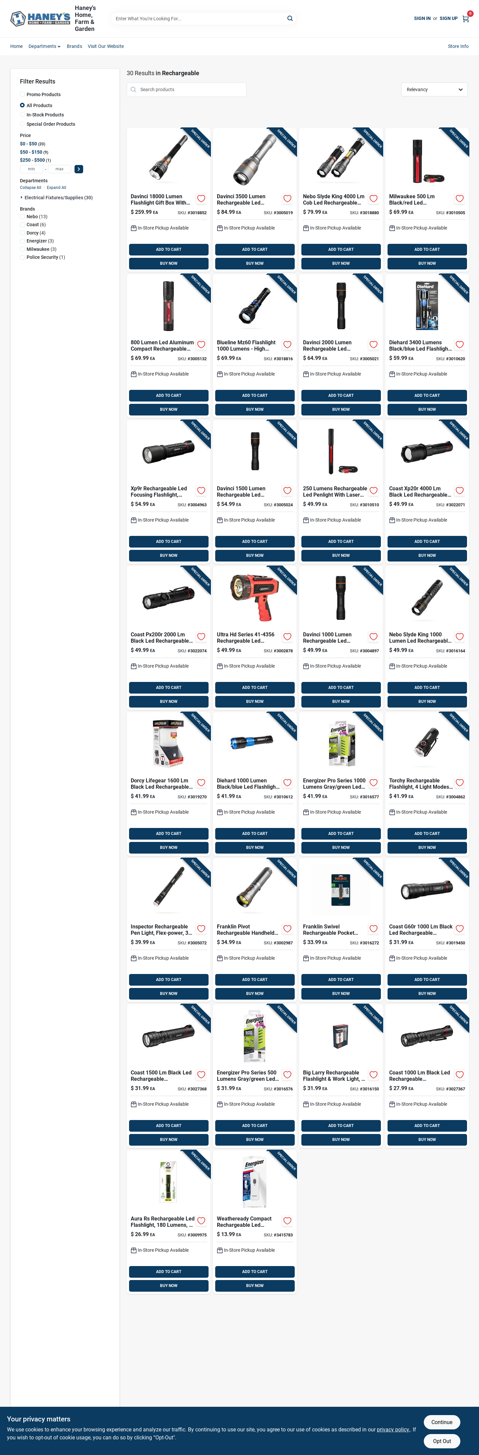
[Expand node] (22, 197)
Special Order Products (51, 124)
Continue (441, 1422)
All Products (39, 105)
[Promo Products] (22, 94)
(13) (37, 216)
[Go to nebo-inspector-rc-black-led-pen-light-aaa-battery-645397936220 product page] (169, 930)
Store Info (458, 46)
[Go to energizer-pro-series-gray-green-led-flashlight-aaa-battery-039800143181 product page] (341, 784)
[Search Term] (203, 18)
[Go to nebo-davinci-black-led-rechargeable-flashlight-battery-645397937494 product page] (255, 492)
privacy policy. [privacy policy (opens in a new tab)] (393, 1429)
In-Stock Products (45, 114)
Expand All (56, 187)
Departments (42, 46)
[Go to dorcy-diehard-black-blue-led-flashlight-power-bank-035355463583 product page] (255, 784)
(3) (40, 240)
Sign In (422, 18)
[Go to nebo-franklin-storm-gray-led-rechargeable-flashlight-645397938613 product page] (341, 930)
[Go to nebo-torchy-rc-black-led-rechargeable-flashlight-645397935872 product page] (427, 784)
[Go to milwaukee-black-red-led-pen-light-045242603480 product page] (341, 492)
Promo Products (44, 94)
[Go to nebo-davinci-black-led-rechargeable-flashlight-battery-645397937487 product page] (341, 638)
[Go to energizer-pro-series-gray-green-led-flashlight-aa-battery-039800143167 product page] (255, 1076)
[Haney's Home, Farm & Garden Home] (40, 19)
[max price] (59, 169)
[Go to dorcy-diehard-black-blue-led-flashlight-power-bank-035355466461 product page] (427, 346)
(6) (36, 224)
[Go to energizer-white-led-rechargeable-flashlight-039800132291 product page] (255, 1222)
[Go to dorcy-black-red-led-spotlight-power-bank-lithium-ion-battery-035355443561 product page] (255, 638)
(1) (46, 257)
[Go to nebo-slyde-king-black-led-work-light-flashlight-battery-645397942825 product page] (427, 638)
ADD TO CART (168, 249)
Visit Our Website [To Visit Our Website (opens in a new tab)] (106, 46)
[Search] (290, 18)
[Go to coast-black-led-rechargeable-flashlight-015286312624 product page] (169, 638)
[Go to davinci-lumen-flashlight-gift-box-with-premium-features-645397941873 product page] (169, 200)
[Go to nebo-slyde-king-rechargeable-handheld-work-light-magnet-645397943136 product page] (341, 200)
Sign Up (449, 18)
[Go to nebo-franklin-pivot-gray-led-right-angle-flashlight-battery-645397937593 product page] (255, 930)
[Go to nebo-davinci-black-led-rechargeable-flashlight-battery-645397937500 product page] (341, 346)
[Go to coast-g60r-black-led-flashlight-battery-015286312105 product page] (427, 930)
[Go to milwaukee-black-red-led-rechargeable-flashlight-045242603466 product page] (427, 200)
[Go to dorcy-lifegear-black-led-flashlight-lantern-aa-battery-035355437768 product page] (169, 784)
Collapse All (30, 187)
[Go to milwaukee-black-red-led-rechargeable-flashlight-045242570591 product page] (169, 346)
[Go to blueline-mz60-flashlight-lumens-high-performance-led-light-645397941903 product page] (255, 346)
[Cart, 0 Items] (465, 18)
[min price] (31, 169)
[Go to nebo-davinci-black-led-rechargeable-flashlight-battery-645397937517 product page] (255, 200)
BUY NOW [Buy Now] (169, 263)
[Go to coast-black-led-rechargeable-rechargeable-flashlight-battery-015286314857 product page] (427, 1076)
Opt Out (442, 1441)
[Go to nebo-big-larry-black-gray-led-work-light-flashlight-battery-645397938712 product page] (341, 1076)
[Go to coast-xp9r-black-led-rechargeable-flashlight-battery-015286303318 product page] (169, 492)
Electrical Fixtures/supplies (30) (59, 197)
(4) (36, 233)
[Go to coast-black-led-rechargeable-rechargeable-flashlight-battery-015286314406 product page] (169, 1076)
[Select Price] (79, 169)
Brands (74, 46)
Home (16, 46)
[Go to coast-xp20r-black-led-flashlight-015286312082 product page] (427, 492)
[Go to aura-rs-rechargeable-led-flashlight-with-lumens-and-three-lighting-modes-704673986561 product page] (169, 1222)
